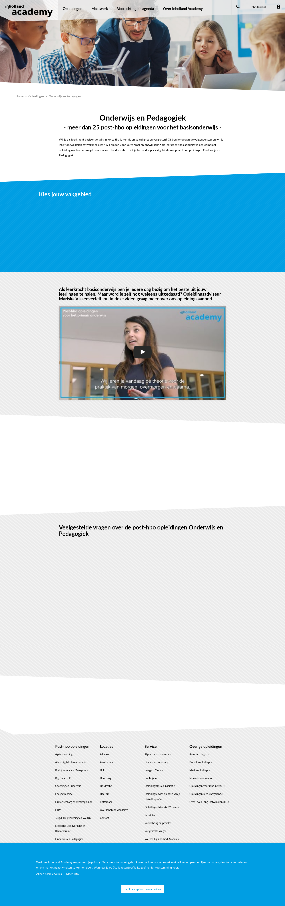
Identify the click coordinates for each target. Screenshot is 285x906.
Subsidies (150, 815)
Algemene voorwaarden (158, 754)
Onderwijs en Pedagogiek (69, 839)
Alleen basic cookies (49, 873)
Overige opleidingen (205, 746)
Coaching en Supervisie (68, 785)
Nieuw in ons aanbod (201, 778)
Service (151, 746)
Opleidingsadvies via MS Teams (162, 807)
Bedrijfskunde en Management (72, 770)
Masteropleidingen (199, 770)
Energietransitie (64, 793)
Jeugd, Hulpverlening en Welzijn (73, 817)
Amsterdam (106, 762)
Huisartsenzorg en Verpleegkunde (73, 801)
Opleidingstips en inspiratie (160, 785)
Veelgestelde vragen (155, 831)
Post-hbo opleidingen (72, 746)
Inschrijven (151, 778)
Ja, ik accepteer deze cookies (142, 889)
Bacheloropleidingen (200, 762)
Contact (104, 817)
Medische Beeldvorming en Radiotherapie (70, 828)
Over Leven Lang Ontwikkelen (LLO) (209, 801)
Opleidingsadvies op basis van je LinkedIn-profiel (162, 796)
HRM (58, 809)
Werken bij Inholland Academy (162, 839)
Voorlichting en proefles (158, 823)
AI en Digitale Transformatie (70, 762)
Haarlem (104, 793)
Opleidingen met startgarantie (206, 793)
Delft (103, 770)
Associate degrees (199, 754)
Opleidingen (72, 8)
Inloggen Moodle (154, 770)
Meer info (72, 873)
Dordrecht (106, 785)
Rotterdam (106, 801)
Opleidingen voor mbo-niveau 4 (207, 785)
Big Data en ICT (64, 778)
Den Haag (105, 778)
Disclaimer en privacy (156, 762)
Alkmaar (104, 754)
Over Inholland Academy (114, 809)
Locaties (106, 746)
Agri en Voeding (64, 754)
